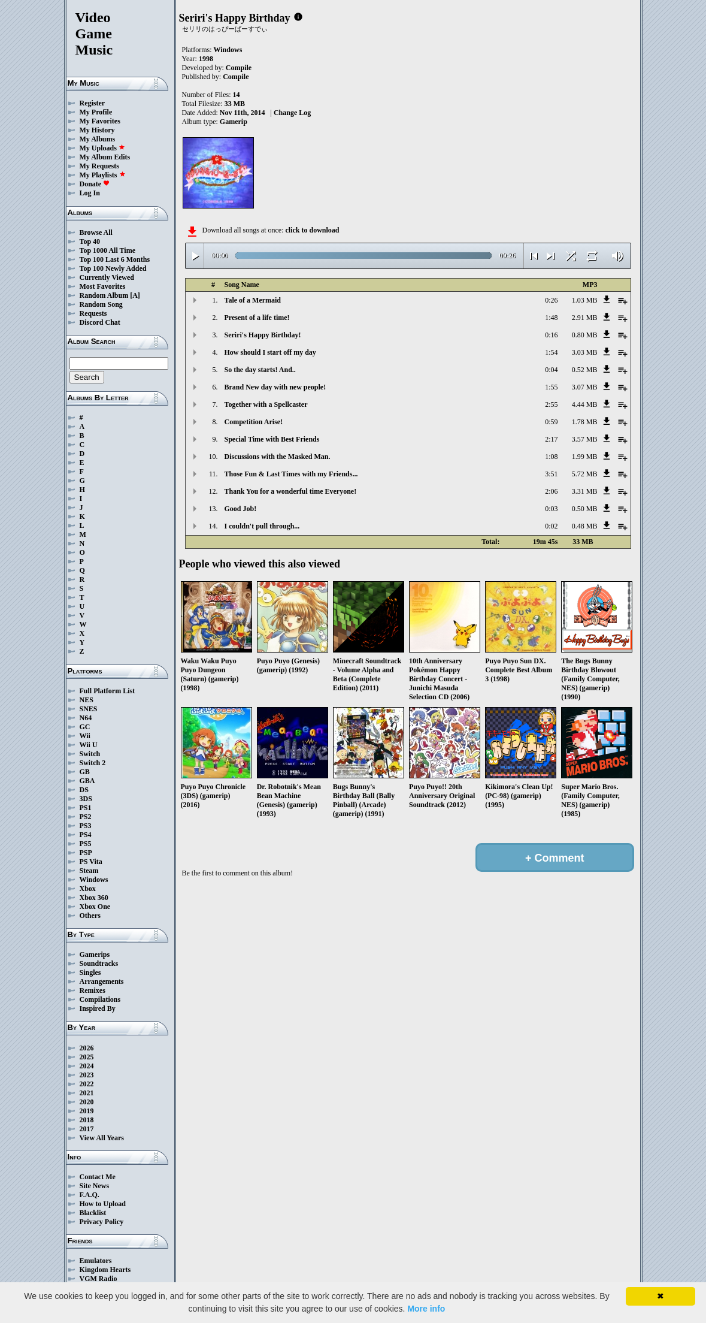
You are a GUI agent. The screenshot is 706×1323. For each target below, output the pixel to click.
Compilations (100, 999)
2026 (87, 1048)
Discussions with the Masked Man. (278, 456)
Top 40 (90, 241)
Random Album (104, 295)
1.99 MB (585, 456)
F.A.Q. (89, 1195)
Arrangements (102, 981)
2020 (87, 1102)
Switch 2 (93, 763)
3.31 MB (585, 491)
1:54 (551, 352)
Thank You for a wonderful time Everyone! (291, 491)
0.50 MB (585, 509)
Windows (94, 879)
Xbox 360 (94, 897)
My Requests (99, 166)
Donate (95, 184)
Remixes (92, 990)
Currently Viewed (107, 277)
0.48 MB (585, 526)
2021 (87, 1093)
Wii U (89, 745)
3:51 (551, 474)
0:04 (551, 370)
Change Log (292, 112)
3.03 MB (585, 352)
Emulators (96, 1260)
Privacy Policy (102, 1222)
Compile (239, 68)
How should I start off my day (270, 352)
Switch (90, 754)
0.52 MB (585, 370)
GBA (87, 781)
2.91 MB (585, 317)
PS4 (86, 834)
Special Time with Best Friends (272, 439)
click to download (312, 230)
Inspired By (98, 1008)
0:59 (551, 422)
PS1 (86, 808)
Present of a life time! (257, 317)
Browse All (96, 232)
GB (85, 772)
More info (426, 1308)
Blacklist (93, 1213)
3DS (86, 799)
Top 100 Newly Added (113, 268)
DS (84, 790)
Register (92, 103)
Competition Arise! (254, 422)
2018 (87, 1120)
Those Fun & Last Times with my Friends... (291, 474)
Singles (90, 972)
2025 (87, 1057)
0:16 (551, 335)
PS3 (86, 825)
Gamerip (233, 121)
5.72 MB (585, 474)
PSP (86, 852)
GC (85, 727)
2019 (87, 1111)
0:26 (551, 300)
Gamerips (95, 954)
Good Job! (241, 509)
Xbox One (95, 906)
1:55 (551, 387)
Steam (89, 870)
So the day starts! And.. (260, 370)
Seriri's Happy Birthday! (263, 335)
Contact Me (98, 1177)
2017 (87, 1129)
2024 (87, 1066)
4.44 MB (585, 404)
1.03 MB (585, 300)
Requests (93, 313)
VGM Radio (98, 1278)
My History (97, 130)
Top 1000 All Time (107, 250)
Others (90, 915)
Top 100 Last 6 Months (115, 259)
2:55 (551, 404)
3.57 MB (585, 439)
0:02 (551, 526)
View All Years (102, 1138)
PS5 (86, 843)
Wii (85, 736)
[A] (135, 295)
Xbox (88, 888)
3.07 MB (585, 387)
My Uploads (102, 148)
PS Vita (91, 861)
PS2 (86, 816)
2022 (87, 1084)
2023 (87, 1075)
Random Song (101, 304)
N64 (86, 718)
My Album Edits (105, 157)
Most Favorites (103, 286)
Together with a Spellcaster (266, 404)
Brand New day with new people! (275, 387)
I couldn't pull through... (262, 526)
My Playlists (103, 175)
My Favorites (100, 121)
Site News (95, 1186)
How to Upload (103, 1204)
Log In (90, 193)
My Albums (98, 139)
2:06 (551, 491)
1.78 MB (585, 422)
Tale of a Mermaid (253, 300)
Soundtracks (99, 963)
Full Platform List (107, 691)
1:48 (551, 317)
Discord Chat (100, 322)
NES (86, 700)
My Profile (96, 112)
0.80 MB (585, 335)
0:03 (551, 509)
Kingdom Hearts (105, 1269)
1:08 (551, 456)
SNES (89, 709)
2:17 (551, 439)
